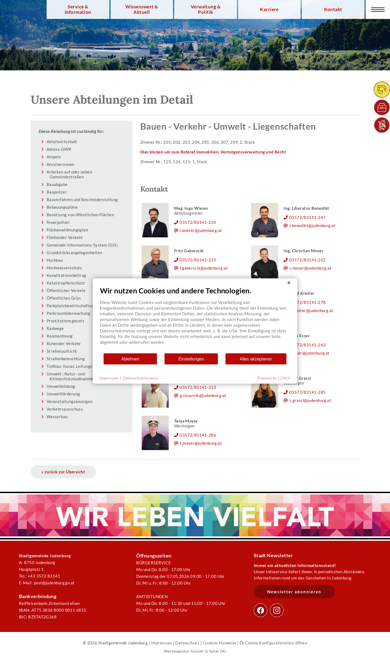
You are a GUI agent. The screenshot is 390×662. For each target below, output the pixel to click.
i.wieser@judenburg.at (201, 230)
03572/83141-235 (198, 259)
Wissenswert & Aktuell (141, 9)
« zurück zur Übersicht (63, 471)
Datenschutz (187, 642)
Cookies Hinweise (219, 642)
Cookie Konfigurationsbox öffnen (273, 642)
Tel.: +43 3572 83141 (39, 575)
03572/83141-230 (198, 222)
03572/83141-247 (307, 217)
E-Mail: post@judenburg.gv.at (47, 582)
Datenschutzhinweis (140, 377)
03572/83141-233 (198, 387)
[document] (195, 319)
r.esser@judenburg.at (310, 352)
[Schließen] (289, 283)
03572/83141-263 (307, 344)
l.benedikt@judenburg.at (313, 225)
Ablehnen (130, 358)
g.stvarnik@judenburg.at (203, 395)
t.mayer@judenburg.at (201, 443)
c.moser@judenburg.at (311, 268)
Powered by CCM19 (274, 378)
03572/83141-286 (198, 434)
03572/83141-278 (307, 302)
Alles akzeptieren (256, 358)
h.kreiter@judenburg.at (311, 310)
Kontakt (333, 9)
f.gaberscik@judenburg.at (204, 268)
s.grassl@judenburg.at (311, 400)
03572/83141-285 (307, 392)
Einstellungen (191, 358)
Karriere (269, 9)
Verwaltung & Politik (205, 9)
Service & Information (78, 9)
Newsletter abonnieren (294, 591)
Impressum (161, 642)
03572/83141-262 (307, 259)
